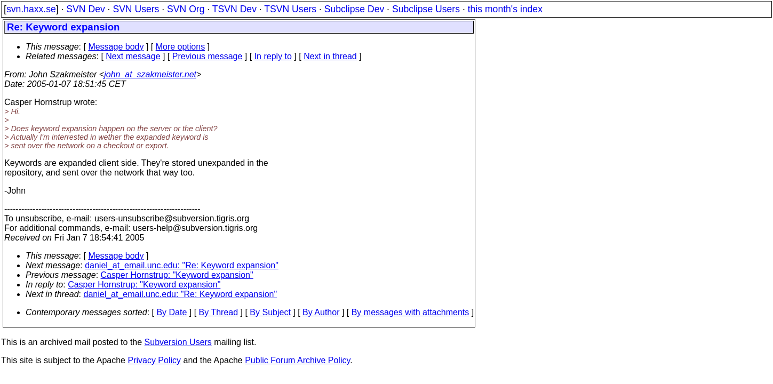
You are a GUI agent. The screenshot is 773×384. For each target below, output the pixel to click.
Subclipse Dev (354, 9)
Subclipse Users (426, 9)
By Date (171, 312)
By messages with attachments (410, 312)
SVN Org (185, 9)
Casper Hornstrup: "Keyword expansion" (177, 274)
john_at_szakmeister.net (150, 74)
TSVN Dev (234, 9)
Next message (133, 56)
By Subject (270, 312)
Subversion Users (178, 342)
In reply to (273, 56)
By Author (320, 312)
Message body (116, 46)
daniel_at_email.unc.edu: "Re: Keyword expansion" (181, 265)
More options (180, 46)
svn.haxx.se (31, 9)
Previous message (207, 56)
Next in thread (330, 56)
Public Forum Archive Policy (297, 360)
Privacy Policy (154, 360)
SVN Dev (85, 9)
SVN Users (136, 9)
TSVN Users (290, 9)
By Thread (218, 312)
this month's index (505, 9)
